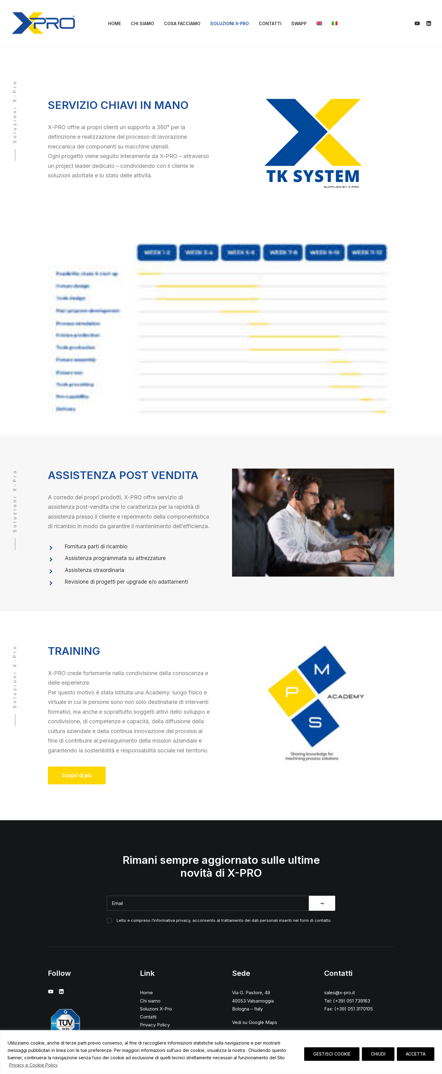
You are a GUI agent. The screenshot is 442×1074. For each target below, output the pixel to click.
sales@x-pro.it (339, 992)
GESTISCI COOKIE (332, 1054)
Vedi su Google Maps (254, 1022)
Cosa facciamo (182, 23)
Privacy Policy (155, 1025)
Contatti (270, 23)
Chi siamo (142, 23)
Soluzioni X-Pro (229, 23)
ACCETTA (415, 1054)
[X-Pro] (43, 23)
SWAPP (299, 23)
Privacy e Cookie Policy (33, 1065)
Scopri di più (77, 775)
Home (114, 23)
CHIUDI (378, 1054)
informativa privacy (171, 920)
